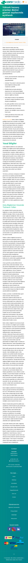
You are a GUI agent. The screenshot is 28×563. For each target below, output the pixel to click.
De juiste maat (14, 486)
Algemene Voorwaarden (14, 507)
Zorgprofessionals (14, 490)
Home (14, 476)
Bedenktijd (14, 514)
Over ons (14, 493)
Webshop (14, 480)
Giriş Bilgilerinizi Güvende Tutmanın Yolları (16, 42)
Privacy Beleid (14, 511)
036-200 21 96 (14, 459)
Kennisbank (14, 483)
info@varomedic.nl (14, 461)
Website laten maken (11, 559)
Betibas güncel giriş (7, 119)
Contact (14, 497)
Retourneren (14, 518)
